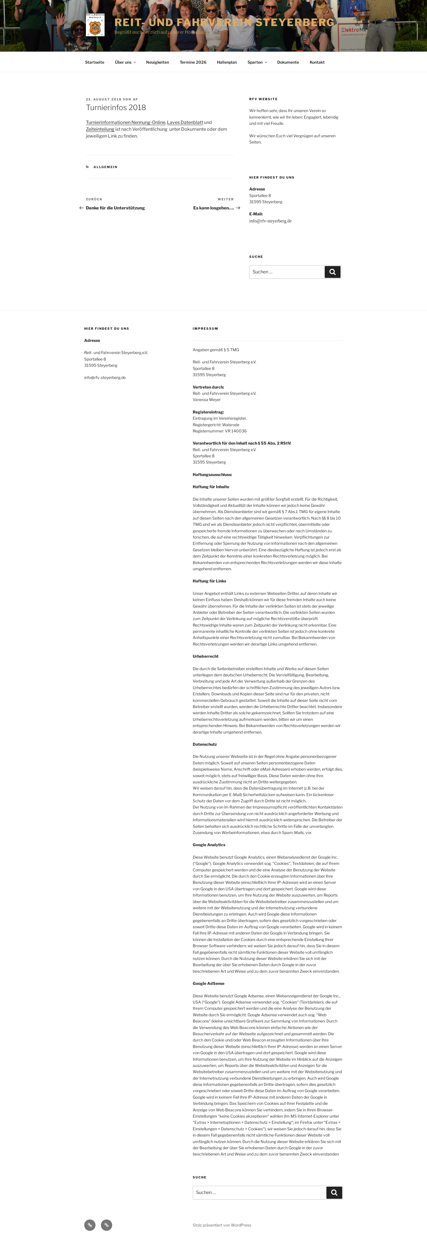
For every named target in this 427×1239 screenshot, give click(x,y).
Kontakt (317, 62)
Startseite (94, 62)
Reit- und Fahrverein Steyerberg (224, 22)
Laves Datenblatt (185, 122)
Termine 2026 (193, 62)
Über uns (126, 62)
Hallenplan (227, 62)
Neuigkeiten (157, 62)
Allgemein (106, 167)
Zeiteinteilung (100, 129)
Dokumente (288, 62)
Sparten (258, 62)
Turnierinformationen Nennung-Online (125, 122)
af (135, 99)
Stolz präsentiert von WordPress (222, 1225)
